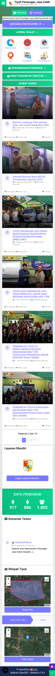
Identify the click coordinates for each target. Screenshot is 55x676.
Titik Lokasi (27, 659)
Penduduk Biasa (23, 544)
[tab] (17, 620)
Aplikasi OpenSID (19, 672)
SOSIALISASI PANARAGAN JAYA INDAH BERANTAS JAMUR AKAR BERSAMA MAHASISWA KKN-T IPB (31, 294)
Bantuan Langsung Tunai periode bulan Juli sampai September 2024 (31, 123)
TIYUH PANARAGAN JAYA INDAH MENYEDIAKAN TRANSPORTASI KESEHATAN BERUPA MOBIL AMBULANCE (30, 235)
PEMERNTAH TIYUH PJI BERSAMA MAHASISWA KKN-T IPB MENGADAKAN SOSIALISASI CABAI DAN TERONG (31, 411)
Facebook (35, 13)
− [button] (8, 583)
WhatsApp (19, 13)
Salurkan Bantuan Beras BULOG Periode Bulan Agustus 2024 (29, 178)
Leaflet (47, 605)
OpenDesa (24, 669)
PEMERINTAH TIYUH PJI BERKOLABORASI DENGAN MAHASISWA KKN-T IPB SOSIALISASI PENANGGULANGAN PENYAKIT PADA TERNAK (30, 352)
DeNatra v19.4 (37, 672)
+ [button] (8, 579)
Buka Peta (27, 609)
